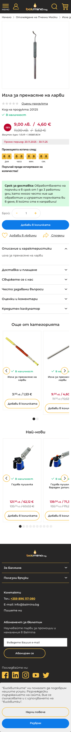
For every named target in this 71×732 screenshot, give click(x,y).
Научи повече (35, 712)
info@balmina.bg (26, 604)
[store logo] (35, 7)
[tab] (35, 248)
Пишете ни (13, 610)
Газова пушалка (22, 484)
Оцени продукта (35, 103)
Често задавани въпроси (23, 289)
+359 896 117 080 (23, 598)
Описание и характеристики (27, 248)
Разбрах (35, 723)
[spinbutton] (26, 213)
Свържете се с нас (17, 279)
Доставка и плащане (19, 270)
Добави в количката (22, 403)
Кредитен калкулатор (21, 308)
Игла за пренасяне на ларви (22, 378)
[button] (35, 213)
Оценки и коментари (20, 299)
